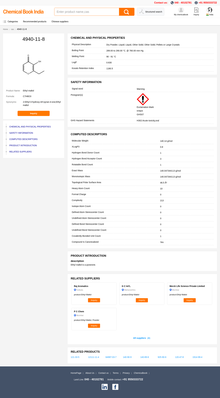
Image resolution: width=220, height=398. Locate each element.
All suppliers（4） (142, 338)
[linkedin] (105, 387)
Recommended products (34, 21)
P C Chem (79, 311)
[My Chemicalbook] (181, 10)
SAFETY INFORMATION (21, 133)
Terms (116, 373)
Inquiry (33, 113)
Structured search (153, 12)
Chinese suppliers (59, 21)
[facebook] (115, 387)
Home (5, 29)
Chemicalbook (140, 373)
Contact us (103, 373)
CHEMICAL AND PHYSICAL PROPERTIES (30, 126)
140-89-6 (144, 357)
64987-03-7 (111, 357)
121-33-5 (75, 357)
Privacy (126, 373)
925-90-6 (162, 357)
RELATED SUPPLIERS (20, 151)
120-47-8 (179, 357)
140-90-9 (127, 357)
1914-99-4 (197, 357)
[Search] (126, 12)
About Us (89, 373)
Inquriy (196, 15)
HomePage (76, 373)
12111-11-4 (93, 357)
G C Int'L (126, 286)
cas (12, 29)
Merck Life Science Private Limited (187, 286)
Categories (13, 21)
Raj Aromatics (81, 286)
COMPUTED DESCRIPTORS (23, 139)
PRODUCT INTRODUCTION (23, 145)
